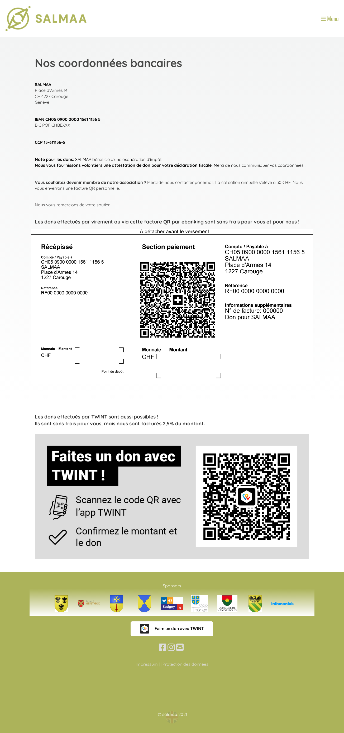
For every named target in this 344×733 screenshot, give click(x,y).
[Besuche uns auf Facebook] (162, 647)
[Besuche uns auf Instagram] (171, 647)
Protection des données (185, 664)
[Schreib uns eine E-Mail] (180, 647)
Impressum (147, 664)
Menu (330, 19)
